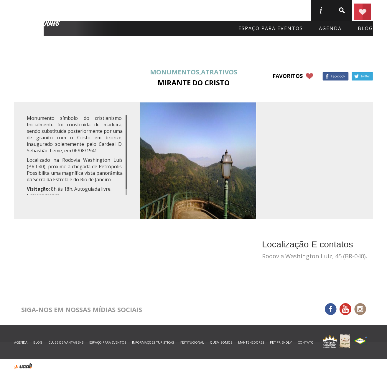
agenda (330, 28)
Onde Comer (151, 10)
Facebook (335, 76)
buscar (341, 10)
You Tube (345, 309)
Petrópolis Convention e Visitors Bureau (38, 18)
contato (306, 342)
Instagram (360, 309)
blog (365, 28)
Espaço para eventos (270, 28)
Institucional (192, 342)
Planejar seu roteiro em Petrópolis (362, 10)
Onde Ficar (100, 10)
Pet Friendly (281, 342)
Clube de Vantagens (65, 342)
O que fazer (205, 10)
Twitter (362, 76)
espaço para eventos (107, 342)
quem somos (221, 342)
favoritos (288, 75)
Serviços (253, 10)
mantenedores (251, 342)
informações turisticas (320, 10)
